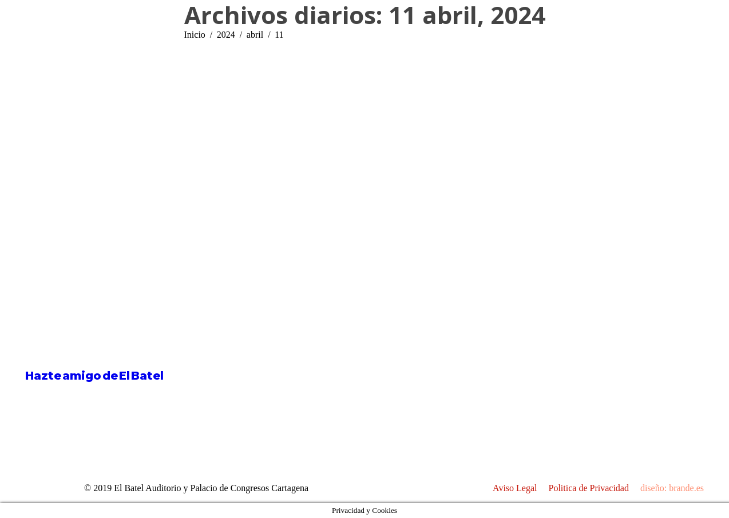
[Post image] (394, 345)
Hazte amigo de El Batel (94, 375)
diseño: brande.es (672, 488)
